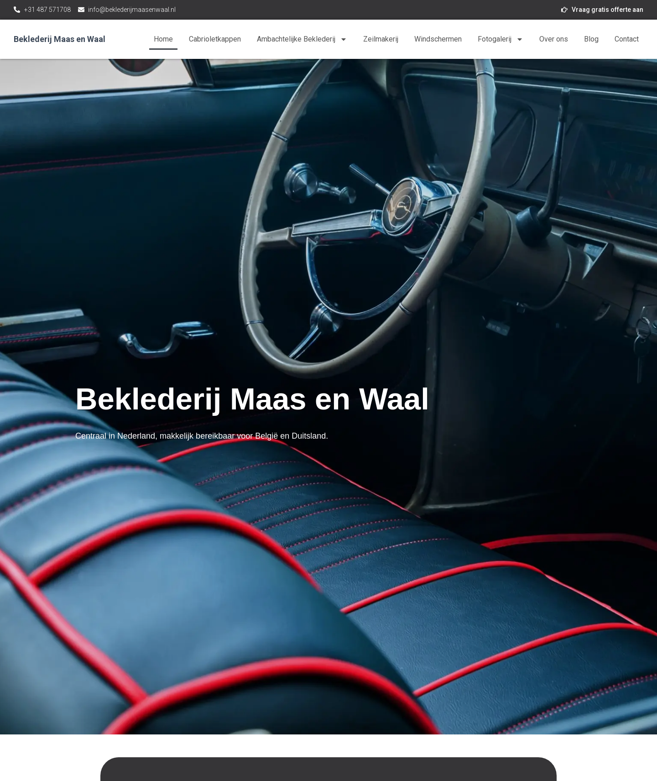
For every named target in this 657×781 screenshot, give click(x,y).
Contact (627, 39)
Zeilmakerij (380, 39)
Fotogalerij (500, 39)
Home (163, 39)
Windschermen (438, 39)
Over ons (553, 39)
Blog (591, 39)
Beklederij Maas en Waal (59, 39)
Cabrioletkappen (215, 39)
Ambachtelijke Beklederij (302, 39)
